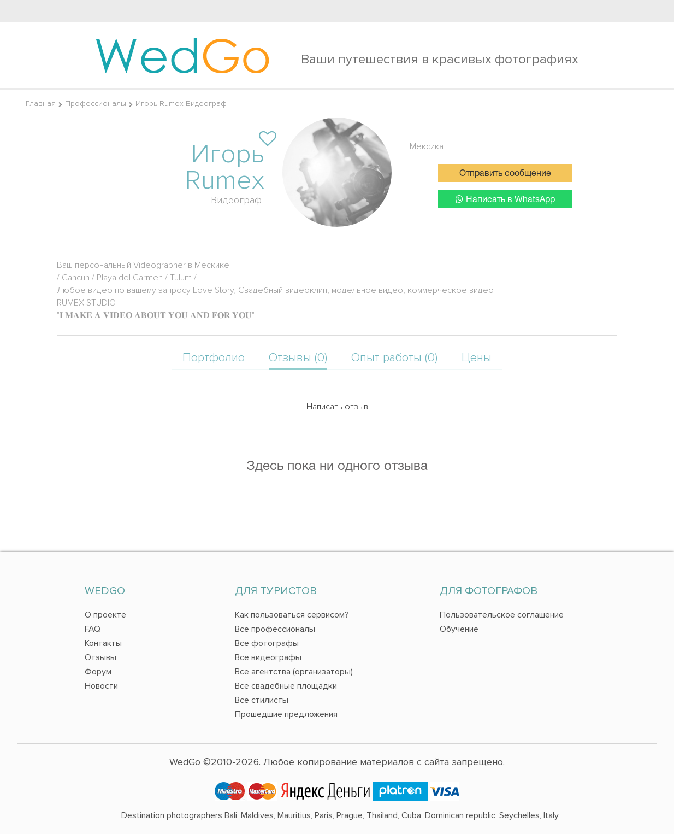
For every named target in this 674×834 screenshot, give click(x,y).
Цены (477, 357)
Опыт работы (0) (394, 357)
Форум (98, 671)
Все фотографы (267, 643)
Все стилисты (261, 700)
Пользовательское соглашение (502, 614)
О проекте (105, 614)
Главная (41, 103)
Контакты (103, 643)
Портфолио (213, 357)
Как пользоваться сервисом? (292, 614)
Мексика (427, 146)
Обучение (459, 629)
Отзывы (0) (298, 357)
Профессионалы (95, 103)
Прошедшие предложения (286, 714)
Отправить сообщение (505, 174)
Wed (182, 54)
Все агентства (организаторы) (294, 671)
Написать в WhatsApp (505, 199)
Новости (101, 685)
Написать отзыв (337, 406)
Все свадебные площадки (286, 685)
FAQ (92, 629)
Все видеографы (268, 657)
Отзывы (100, 657)
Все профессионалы (275, 629)
